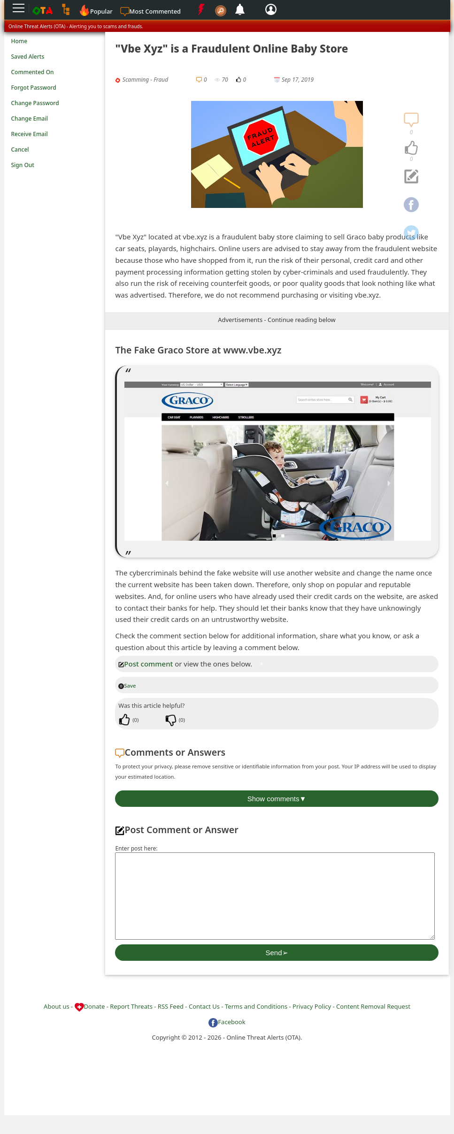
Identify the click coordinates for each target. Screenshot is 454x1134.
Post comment (145, 663)
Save (127, 685)
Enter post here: (136, 848)
